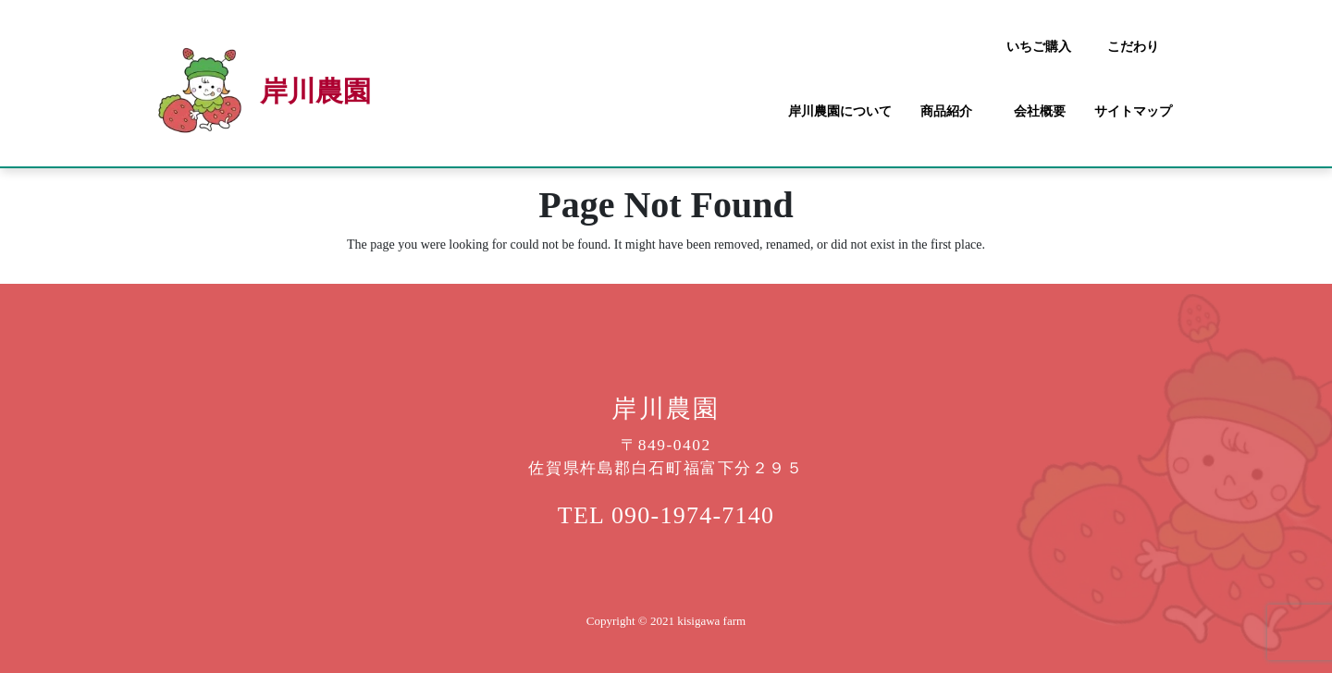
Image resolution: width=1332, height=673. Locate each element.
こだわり (1133, 47)
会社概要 (1040, 111)
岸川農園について (840, 111)
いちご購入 (1038, 47)
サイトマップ (1133, 111)
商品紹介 (946, 111)
